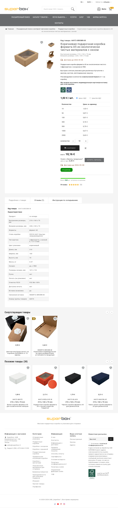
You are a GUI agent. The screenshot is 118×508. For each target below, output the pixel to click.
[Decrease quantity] (73, 141)
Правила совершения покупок (55, 449)
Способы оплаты (57, 454)
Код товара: (12, 209)
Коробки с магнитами (37, 462)
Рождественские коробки (39, 453)
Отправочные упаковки (38, 438)
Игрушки (36, 481)
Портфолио (37, 487)
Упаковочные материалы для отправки (38, 467)
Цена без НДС (96, 98)
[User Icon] (101, 9)
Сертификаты (56, 457)
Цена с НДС (82, 98)
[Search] (72, 9)
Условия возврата (58, 460)
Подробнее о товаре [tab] (17, 200)
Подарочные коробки (37, 443)
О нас (53, 437)
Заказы (73, 442)
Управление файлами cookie (57, 471)
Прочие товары (38, 484)
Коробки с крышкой (40, 449)
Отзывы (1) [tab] (39, 200)
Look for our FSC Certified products (103, 474)
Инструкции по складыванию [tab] (65, 200)
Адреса (72, 445)
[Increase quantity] (86, 141)
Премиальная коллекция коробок (40, 457)
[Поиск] (55, 9)
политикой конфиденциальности (97, 444)
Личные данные (76, 439)
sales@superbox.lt (14, 445)
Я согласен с (97, 444)
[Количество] (79, 141)
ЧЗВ (52, 474)
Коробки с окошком (40, 446)
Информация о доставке (56, 444)
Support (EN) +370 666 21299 (18, 448)
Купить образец (94, 160)
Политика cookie (57, 467)
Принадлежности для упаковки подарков (39, 476)
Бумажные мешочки (40, 472)
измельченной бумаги (91, 77)
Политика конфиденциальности (59, 463)
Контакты (55, 440)
